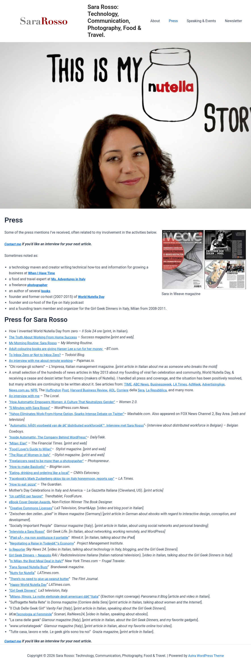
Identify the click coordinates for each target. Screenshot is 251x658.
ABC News (142, 384)
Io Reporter (18, 549)
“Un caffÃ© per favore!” (27, 496)
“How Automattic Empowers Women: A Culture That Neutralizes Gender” (66, 402)
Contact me (13, 244)
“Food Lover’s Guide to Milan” (32, 449)
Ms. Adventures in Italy (69, 279)
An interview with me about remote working (43, 360)
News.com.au (20, 390)
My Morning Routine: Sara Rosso (35, 343)
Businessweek (163, 384)
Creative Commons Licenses (33, 508)
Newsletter (234, 21)
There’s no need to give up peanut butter (42, 579)
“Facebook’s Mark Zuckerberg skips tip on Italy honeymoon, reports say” (66, 478)
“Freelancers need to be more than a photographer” (49, 461)
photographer (38, 285)
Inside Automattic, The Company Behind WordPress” (51, 437)
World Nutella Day (92, 297)
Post (69, 390)
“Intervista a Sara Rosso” (28, 531)
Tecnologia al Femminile (35, 614)
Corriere (130, 390)
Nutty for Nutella (23, 573)
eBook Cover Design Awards (31, 502)
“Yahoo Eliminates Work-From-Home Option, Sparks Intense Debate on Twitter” (71, 414)
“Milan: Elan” (19, 443)
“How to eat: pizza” (24, 484)
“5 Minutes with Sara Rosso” (31, 408)
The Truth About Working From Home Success (45, 337)
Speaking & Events (204, 21)
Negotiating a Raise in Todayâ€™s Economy (44, 543)
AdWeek (199, 384)
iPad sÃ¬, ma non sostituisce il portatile (41, 537)
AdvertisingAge (220, 384)
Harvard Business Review (94, 390)
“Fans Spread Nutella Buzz (30, 567)
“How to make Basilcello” (28, 467)
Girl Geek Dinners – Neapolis (31, 555)
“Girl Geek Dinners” (24, 590)
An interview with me (25, 396)
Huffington (56, 390)
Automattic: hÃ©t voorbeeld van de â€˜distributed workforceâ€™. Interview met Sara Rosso (82, 425)
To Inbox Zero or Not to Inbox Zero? (37, 355)
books (46, 291)
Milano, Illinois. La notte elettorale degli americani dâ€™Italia (57, 596)
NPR (35, 390)
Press (177, 21)
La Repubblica (166, 390)
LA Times (184, 384)
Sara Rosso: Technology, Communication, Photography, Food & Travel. (119, 21)
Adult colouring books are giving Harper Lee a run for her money (60, 349)
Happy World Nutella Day (30, 585)
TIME (128, 384)
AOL (119, 390)
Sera (149, 390)
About (161, 21)
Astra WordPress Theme (206, 656)
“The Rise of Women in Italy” (31, 455)
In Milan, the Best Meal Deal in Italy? (38, 561)
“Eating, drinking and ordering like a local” (41, 473)
